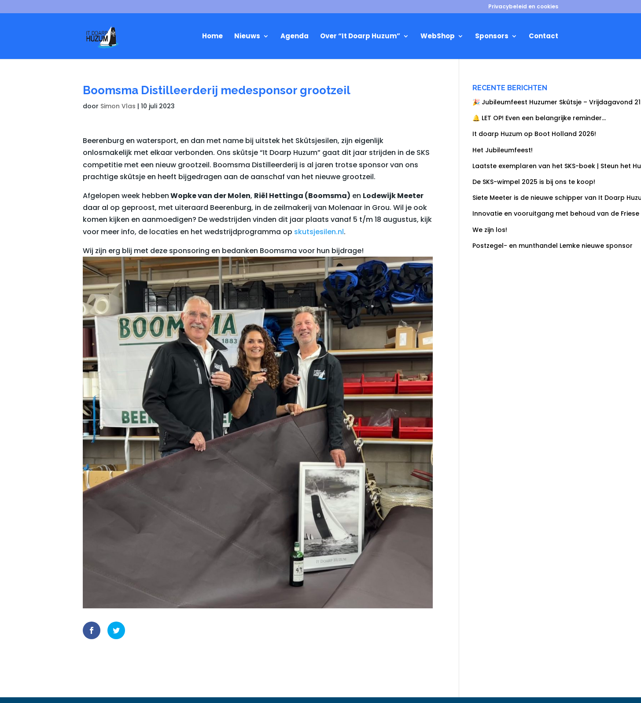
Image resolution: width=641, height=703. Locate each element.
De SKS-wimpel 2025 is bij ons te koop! (534, 181)
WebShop (437, 36)
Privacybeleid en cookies (523, 7)
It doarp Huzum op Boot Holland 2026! (534, 133)
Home (212, 36)
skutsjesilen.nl (319, 232)
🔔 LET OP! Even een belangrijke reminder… (539, 118)
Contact (543, 36)
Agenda (294, 36)
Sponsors (491, 36)
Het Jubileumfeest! (502, 150)
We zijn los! (489, 229)
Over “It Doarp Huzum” (360, 36)
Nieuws (247, 36)
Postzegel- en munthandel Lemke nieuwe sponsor (552, 245)
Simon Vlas (118, 106)
